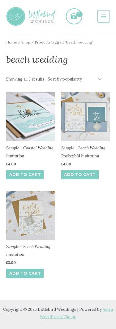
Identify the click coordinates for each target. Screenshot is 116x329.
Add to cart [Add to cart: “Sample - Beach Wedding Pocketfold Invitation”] (80, 174)
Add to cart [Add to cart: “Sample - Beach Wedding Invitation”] (25, 273)
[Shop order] (74, 78)
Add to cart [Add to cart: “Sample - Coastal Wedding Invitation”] (25, 174)
